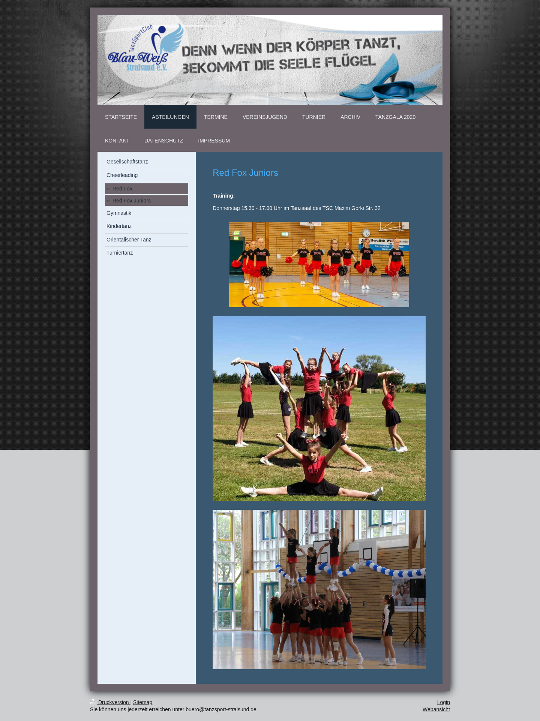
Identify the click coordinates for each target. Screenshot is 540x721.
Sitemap (142, 702)
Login (443, 702)
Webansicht (436, 709)
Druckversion (110, 702)
